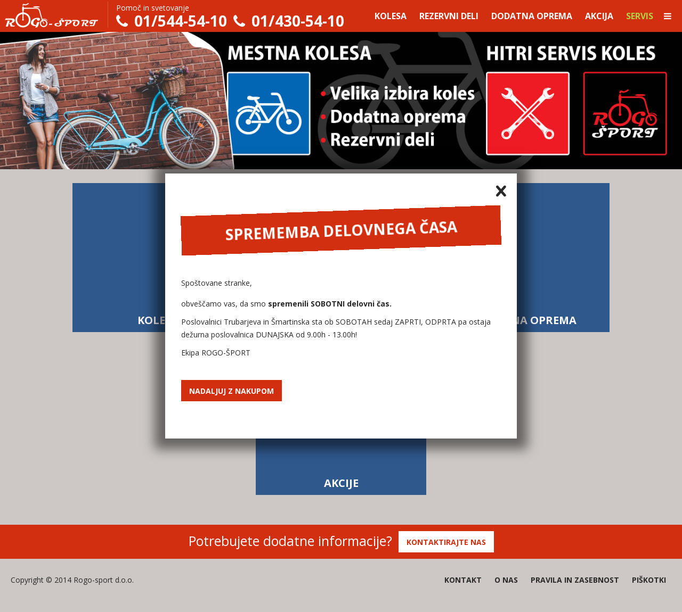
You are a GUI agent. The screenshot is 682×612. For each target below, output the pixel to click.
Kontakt (463, 580)
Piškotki (649, 580)
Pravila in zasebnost (575, 580)
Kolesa (391, 16)
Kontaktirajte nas (446, 542)
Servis (639, 16)
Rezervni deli (448, 16)
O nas (506, 580)
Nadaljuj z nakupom (231, 391)
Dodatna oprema (531, 16)
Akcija (599, 16)
